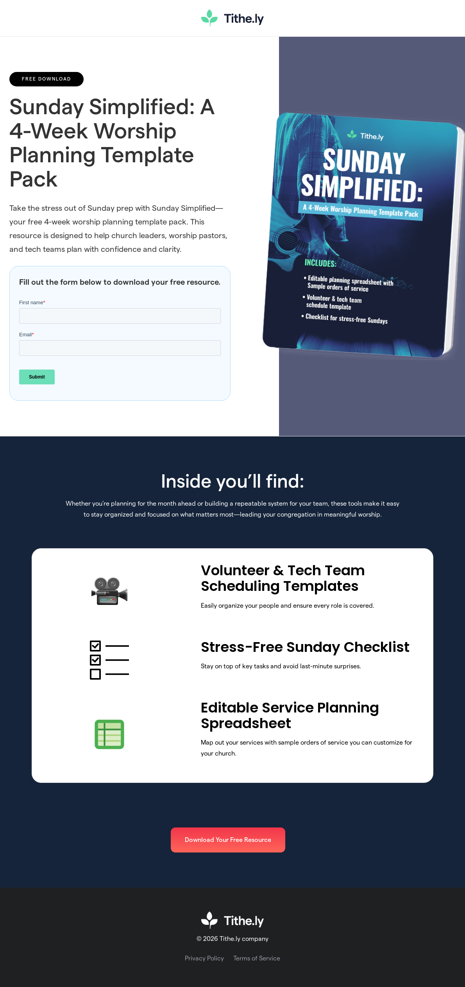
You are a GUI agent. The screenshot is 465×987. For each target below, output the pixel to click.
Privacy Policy (204, 958)
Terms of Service (256, 958)
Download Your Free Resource (228, 840)
